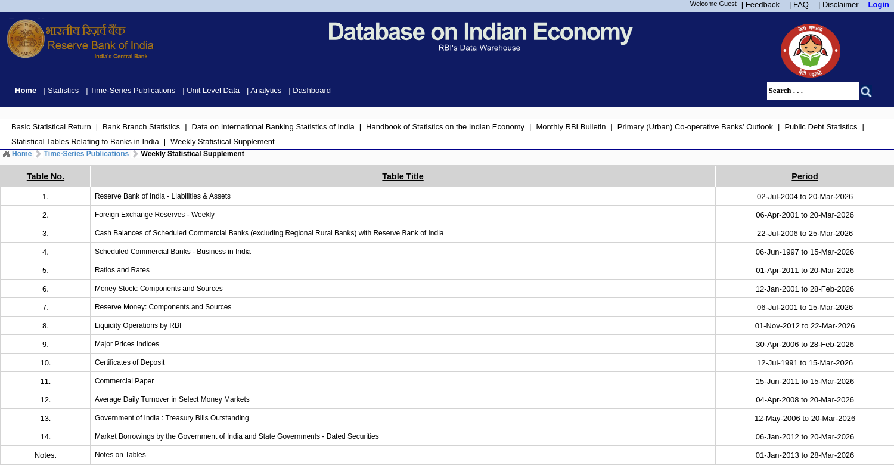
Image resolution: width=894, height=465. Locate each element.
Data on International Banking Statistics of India (273, 126)
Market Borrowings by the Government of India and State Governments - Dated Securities (237, 436)
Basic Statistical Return (51, 126)
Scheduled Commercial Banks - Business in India (173, 251)
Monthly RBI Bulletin (571, 126)
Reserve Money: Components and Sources (163, 307)
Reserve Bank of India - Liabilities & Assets (163, 196)
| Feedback (760, 4)
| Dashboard (309, 90)
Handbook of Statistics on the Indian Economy (445, 126)
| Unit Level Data (211, 90)
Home (25, 90)
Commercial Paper (124, 381)
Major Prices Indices (127, 344)
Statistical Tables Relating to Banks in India (85, 141)
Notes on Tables (120, 455)
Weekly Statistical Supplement (222, 141)
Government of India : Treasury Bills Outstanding (172, 418)
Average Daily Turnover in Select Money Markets (172, 399)
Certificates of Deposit (129, 362)
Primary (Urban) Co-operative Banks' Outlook (695, 126)
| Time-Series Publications (130, 90)
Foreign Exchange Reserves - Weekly (155, 214)
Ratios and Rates (122, 270)
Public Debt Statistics (820, 126)
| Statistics (61, 90)
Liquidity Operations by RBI (138, 325)
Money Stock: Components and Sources (159, 288)
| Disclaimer (838, 4)
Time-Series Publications (86, 154)
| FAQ (799, 4)
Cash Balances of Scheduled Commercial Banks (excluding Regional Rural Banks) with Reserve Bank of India (269, 233)
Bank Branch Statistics (141, 126)
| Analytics (264, 90)
